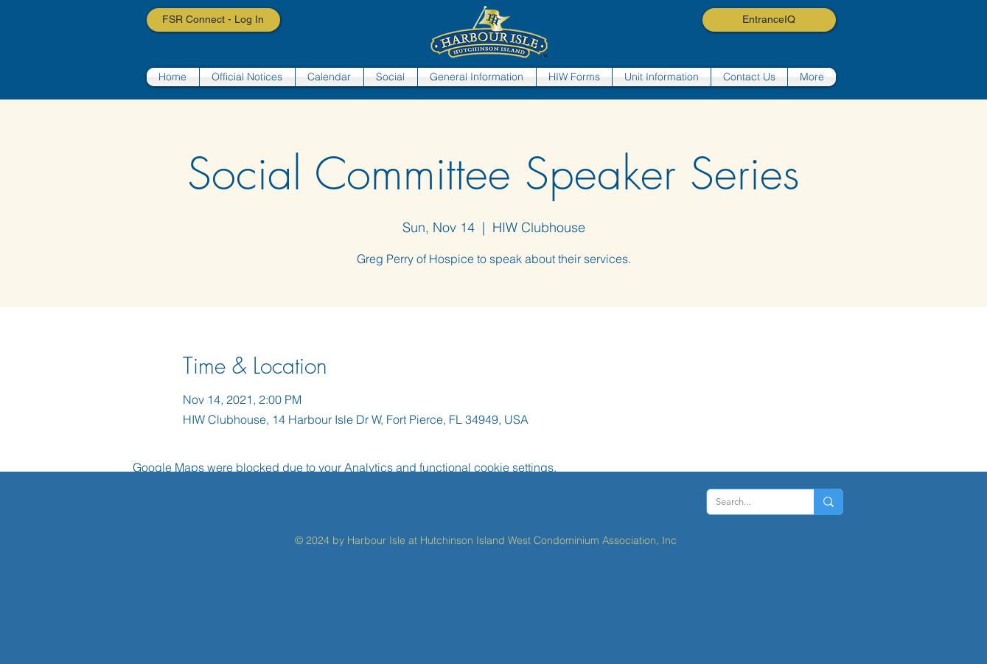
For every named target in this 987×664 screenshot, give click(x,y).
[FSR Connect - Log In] (213, 20)
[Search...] (749, 501)
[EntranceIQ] (769, 20)
